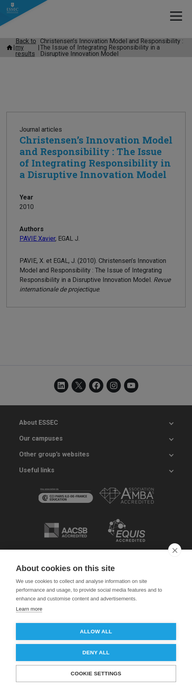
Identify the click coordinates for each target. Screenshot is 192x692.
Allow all (96, 631)
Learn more (29, 609)
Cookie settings (96, 674)
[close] (174, 550)
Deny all (95, 653)
